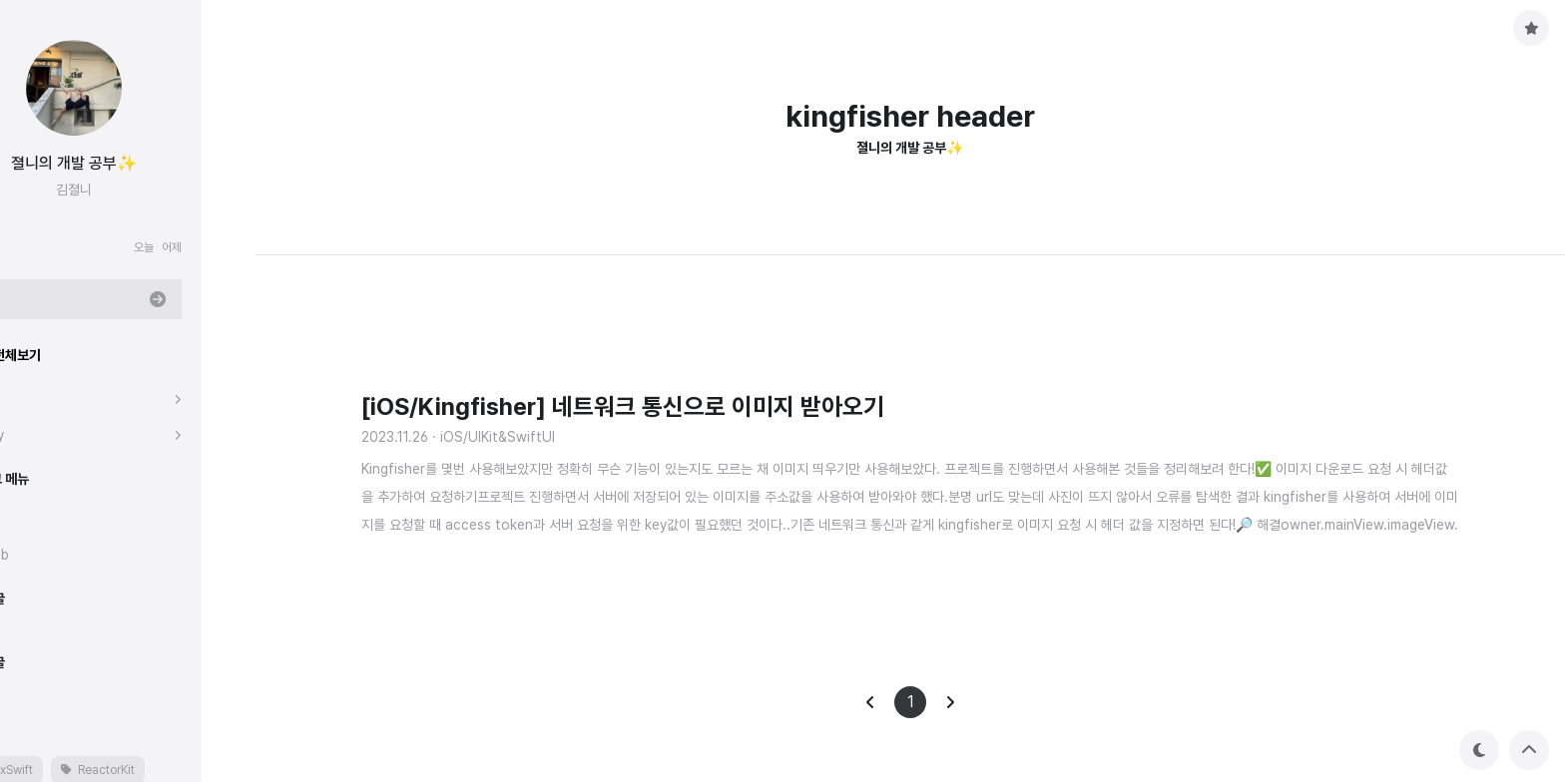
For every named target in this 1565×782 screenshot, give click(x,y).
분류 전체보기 (57, 355)
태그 (32, 726)
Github (41, 555)
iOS (31, 399)
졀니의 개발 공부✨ (128, 163)
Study (39, 435)
